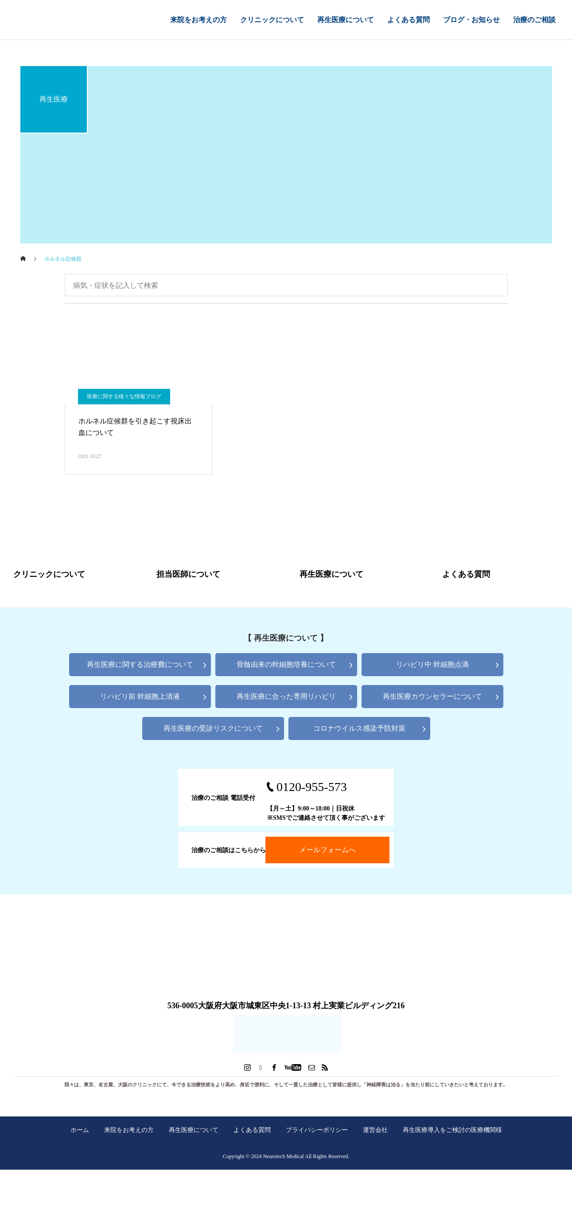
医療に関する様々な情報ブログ (124, 396)
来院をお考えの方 (198, 19)
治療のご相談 (534, 19)
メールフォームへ (327, 850)
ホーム (79, 1129)
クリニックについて (272, 19)
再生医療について (345, 19)
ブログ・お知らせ (471, 19)
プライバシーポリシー (317, 1129)
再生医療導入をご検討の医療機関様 (452, 1129)
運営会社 (375, 1129)
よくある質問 (408, 19)
